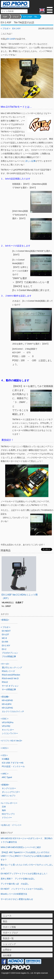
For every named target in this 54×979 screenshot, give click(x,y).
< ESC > (4, 719)
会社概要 (7, 955)
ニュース (7, 915)
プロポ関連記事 (9, 656)
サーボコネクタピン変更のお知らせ (17, 899)
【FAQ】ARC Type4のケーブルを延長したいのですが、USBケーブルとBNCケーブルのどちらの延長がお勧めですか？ (26, 856)
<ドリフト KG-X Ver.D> (11, 740)
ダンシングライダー (11, 792)
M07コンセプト (9, 795)
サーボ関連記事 (9, 689)
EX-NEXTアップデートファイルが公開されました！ (24, 873)
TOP (5, 17)
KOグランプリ (8, 814)
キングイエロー (9, 788)
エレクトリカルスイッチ (13, 711)
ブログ (16, 17)
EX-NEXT (6, 631)
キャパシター (8, 730)
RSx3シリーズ (8, 671)
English (42, 11)
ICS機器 (5, 759)
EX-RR (5, 642)
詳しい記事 (30, 161)
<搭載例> (5, 785)
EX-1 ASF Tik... (30, 17)
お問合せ (7, 949)
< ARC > (4, 773)
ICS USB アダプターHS (12, 763)
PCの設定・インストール (13, 766)
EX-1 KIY (16, 28)
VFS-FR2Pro (7, 722)
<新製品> (5, 620)
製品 (5, 921)
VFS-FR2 (6, 726)
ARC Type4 (7, 777)
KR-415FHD (7, 700)
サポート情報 (9, 927)
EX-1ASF (11, 39)
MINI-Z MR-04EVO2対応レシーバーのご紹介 (21, 847)
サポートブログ (10, 932)
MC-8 (4, 638)
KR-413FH (6, 704)
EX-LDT (5, 634)
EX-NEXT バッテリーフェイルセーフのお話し (22, 889)
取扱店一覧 (8, 938)
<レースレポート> (9, 803)
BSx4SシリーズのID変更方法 (14, 894)
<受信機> (5, 697)
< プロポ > (5, 28)
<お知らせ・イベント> (11, 825)
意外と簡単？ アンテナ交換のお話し (18, 878)
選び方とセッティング (12, 667)
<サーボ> (5, 664)
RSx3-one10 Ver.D (10, 678)
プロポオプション (10, 653)
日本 (4, 807)
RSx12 (5, 682)
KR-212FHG (7, 708)
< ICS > (4, 755)
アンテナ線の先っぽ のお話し (15, 884)
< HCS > (4, 748)
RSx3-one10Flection (11, 675)
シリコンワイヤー (10, 733)
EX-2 (4, 649)
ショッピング (9, 944)
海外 (4, 810)
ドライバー (7, 817)
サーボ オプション (10, 686)
